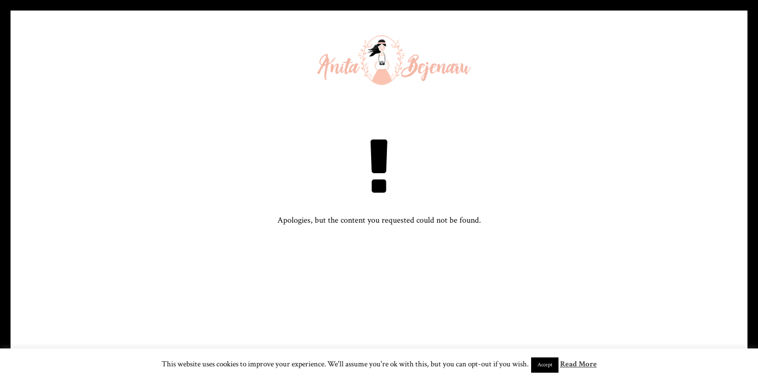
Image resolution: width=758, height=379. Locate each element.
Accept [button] (544, 364)
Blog (601, 65)
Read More (578, 364)
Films (562, 65)
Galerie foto (259, 65)
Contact (647, 65)
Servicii (510, 65)
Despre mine (188, 65)
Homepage (122, 65)
